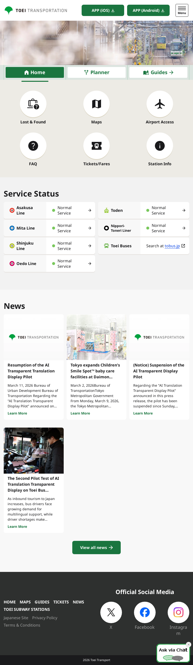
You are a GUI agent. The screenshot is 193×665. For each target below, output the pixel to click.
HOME (10, 602)
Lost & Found (33, 122)
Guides (159, 72)
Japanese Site (16, 617)
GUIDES (42, 602)
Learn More (17, 413)
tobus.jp (172, 246)
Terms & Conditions (22, 625)
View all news (93, 547)
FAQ (33, 163)
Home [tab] (37, 72)
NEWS (78, 602)
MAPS (25, 602)
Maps (96, 122)
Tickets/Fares (96, 163)
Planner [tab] (99, 72)
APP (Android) (146, 10)
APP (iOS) (100, 10)
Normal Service (65, 210)
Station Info (159, 163)
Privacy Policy (44, 617)
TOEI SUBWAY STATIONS (27, 609)
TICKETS (61, 602)
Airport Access (160, 122)
